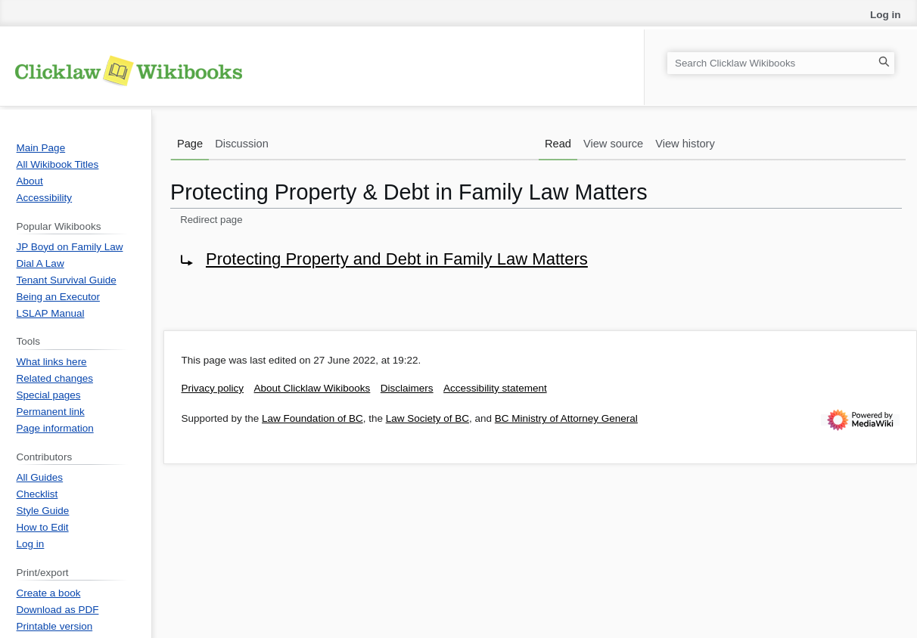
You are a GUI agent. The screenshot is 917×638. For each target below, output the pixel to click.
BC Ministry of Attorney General (566, 418)
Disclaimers (407, 388)
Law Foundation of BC (312, 418)
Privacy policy (213, 388)
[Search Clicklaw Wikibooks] (780, 63)
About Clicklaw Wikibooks (312, 388)
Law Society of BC (427, 418)
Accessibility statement (495, 388)
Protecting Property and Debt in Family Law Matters (397, 258)
